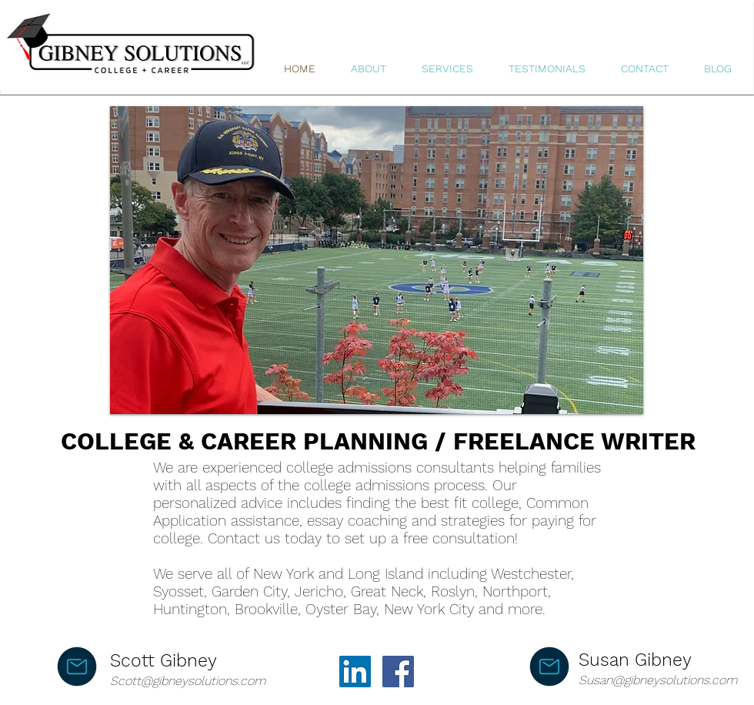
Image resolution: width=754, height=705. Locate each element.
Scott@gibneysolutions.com (187, 680)
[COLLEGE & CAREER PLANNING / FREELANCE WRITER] (376, 442)
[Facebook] (398, 671)
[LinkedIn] (355, 671)
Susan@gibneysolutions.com (658, 680)
